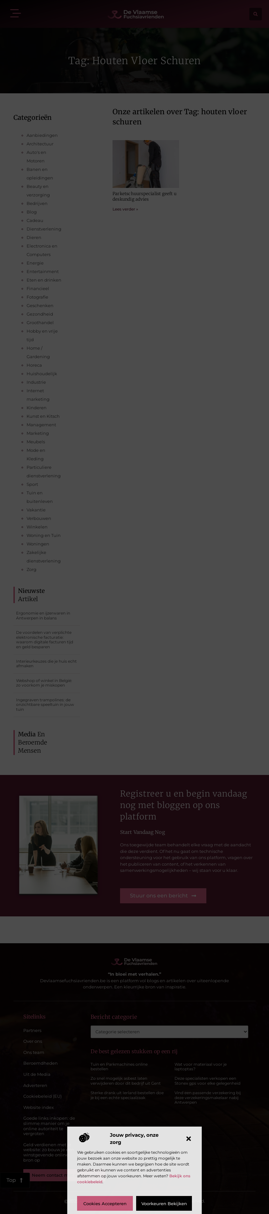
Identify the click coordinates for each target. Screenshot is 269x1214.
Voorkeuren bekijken (164, 1203)
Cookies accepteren (105, 1203)
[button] (188, 1138)
